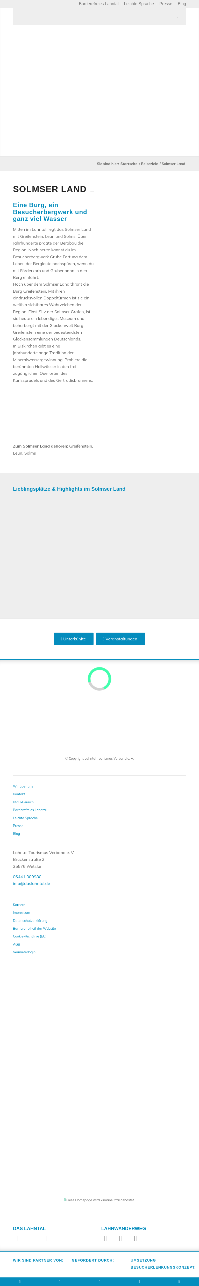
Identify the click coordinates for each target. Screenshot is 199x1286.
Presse (18, 826)
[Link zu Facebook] (17, 1238)
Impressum (21, 912)
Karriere (19, 905)
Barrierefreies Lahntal (30, 810)
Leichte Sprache (25, 818)
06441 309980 (27, 876)
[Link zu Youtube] (47, 1238)
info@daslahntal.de (31, 883)
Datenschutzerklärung (30, 920)
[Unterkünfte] (74, 639)
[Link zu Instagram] (32, 1238)
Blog (16, 833)
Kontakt (19, 794)
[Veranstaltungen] (120, 639)
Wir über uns (23, 786)
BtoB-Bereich (23, 802)
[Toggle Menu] (99, 16)
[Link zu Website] (135, 1238)
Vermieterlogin (24, 952)
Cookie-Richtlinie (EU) (29, 936)
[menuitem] (99, 4)
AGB (16, 944)
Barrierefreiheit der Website (34, 928)
